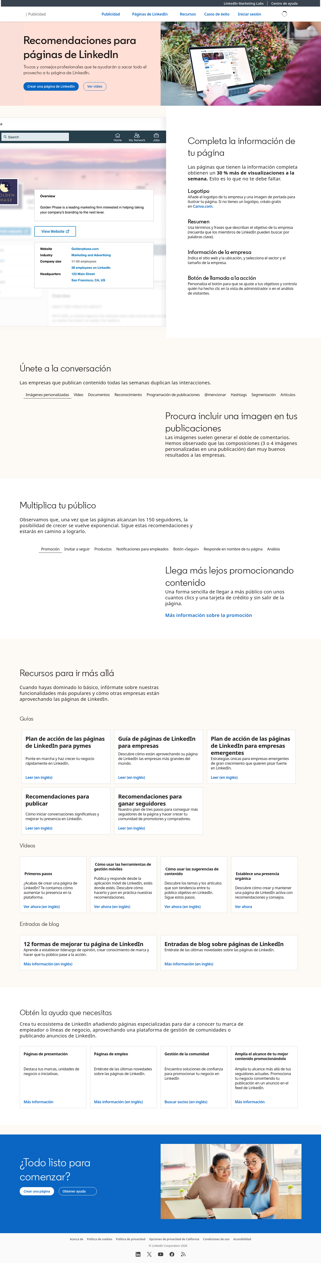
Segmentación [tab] (263, 394)
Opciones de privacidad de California (174, 1239)
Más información (38, 1101)
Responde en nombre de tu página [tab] (233, 549)
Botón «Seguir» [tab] (186, 549)
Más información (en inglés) (48, 964)
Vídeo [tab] (78, 394)
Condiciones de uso (216, 1239)
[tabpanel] (161, 434)
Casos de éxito (216, 14)
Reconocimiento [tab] (128, 394)
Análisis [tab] (273, 549)
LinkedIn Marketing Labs (246, 3)
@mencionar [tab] (215, 394)
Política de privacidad (130, 1239)
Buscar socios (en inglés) (186, 1101)
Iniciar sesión (249, 14)
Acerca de (76, 1239)
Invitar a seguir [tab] (77, 549)
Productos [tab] (103, 549)
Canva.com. (203, 206)
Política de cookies (99, 1239)
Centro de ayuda (284, 3)
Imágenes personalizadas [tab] (47, 394)
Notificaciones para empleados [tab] (142, 549)
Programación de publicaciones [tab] (173, 394)
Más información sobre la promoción (208, 615)
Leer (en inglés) (39, 777)
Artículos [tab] (288, 394)
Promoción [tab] (50, 549)
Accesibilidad (242, 1239)
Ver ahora (243, 906)
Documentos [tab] (99, 394)
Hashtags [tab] (239, 394)
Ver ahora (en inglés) (42, 906)
